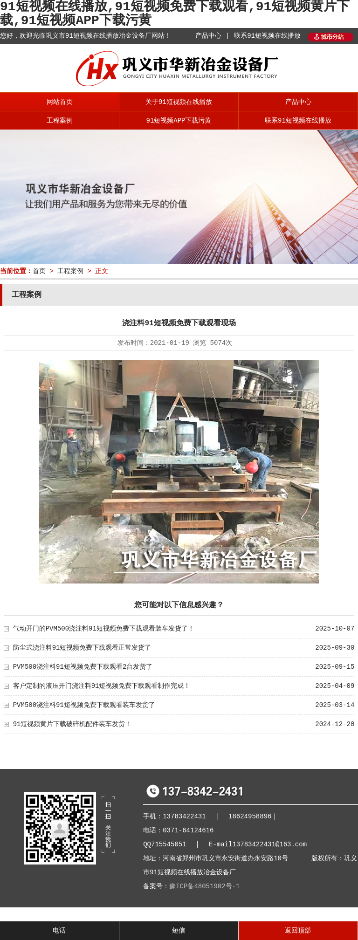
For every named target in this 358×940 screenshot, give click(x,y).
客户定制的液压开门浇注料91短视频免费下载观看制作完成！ (102, 686)
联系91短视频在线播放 (267, 36)
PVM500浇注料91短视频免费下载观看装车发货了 (84, 705)
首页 (39, 271)
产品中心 (298, 102)
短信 (178, 930)
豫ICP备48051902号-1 (204, 886)
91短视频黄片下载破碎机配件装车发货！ (72, 724)
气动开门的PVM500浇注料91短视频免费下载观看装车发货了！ (103, 628)
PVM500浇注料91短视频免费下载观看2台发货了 (83, 667)
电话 (59, 930)
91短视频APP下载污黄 (178, 120)
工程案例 (60, 120)
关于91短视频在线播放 (178, 102)
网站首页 (60, 102)
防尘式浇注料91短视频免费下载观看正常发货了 (82, 648)
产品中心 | (212, 36)
